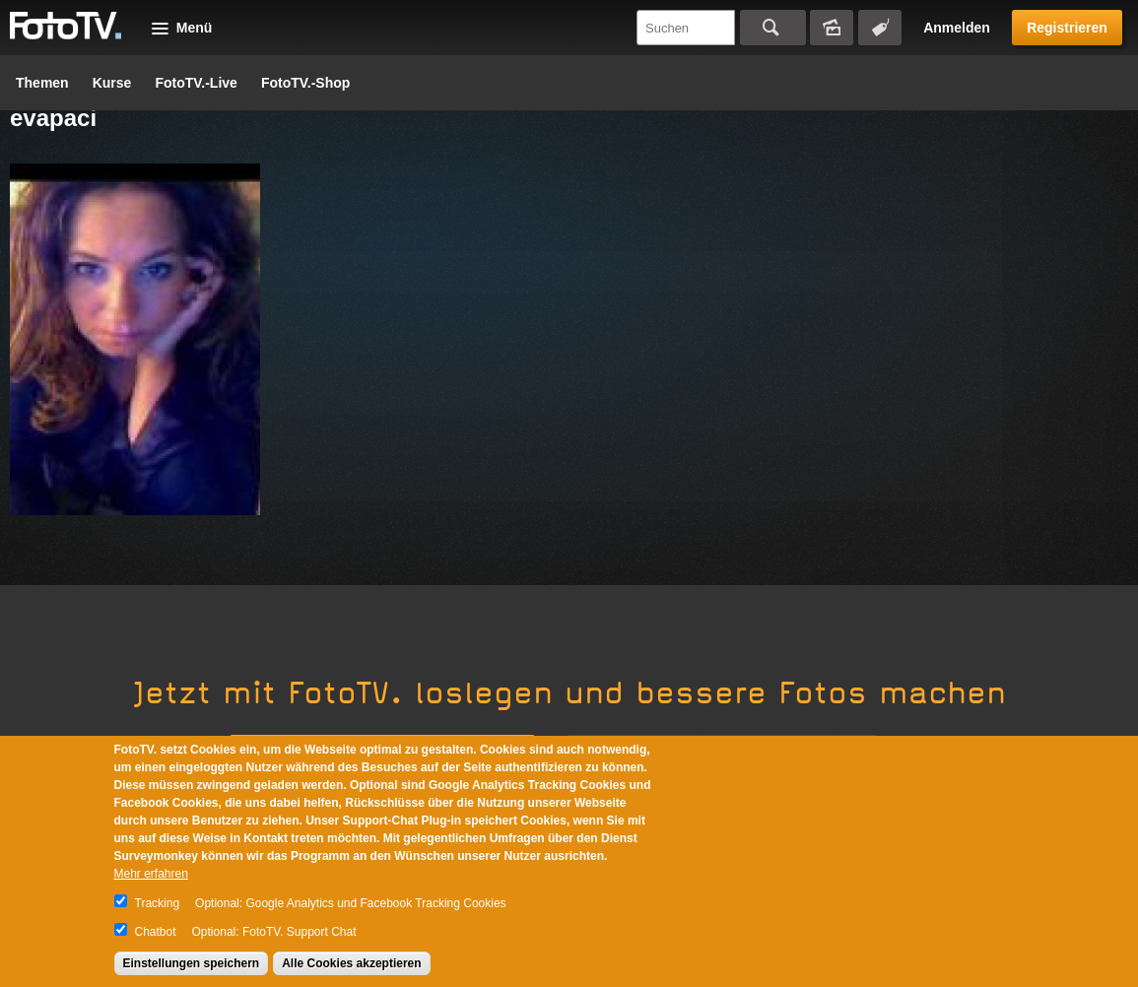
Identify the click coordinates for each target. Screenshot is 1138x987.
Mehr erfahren (151, 874)
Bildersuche (831, 27)
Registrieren (1067, 27)
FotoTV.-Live (196, 83)
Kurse (112, 83)
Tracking (157, 903)
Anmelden (956, 27)
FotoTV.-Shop (305, 83)
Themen (42, 83)
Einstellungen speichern (191, 963)
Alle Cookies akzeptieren (351, 963)
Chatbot (155, 932)
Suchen (773, 27)
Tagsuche (880, 27)
